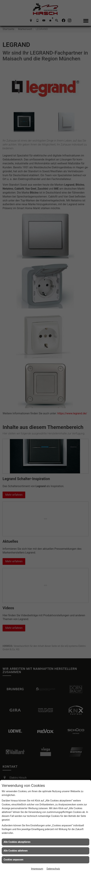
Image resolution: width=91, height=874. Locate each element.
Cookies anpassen (13, 859)
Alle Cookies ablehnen (16, 850)
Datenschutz (53, 868)
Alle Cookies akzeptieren (17, 842)
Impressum (37, 868)
